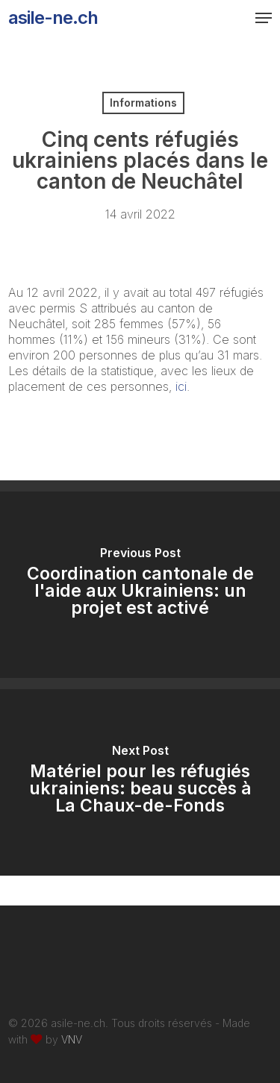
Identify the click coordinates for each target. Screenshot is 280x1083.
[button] (263, 17)
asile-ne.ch (53, 18)
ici (179, 386)
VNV (71, 1039)
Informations (143, 102)
